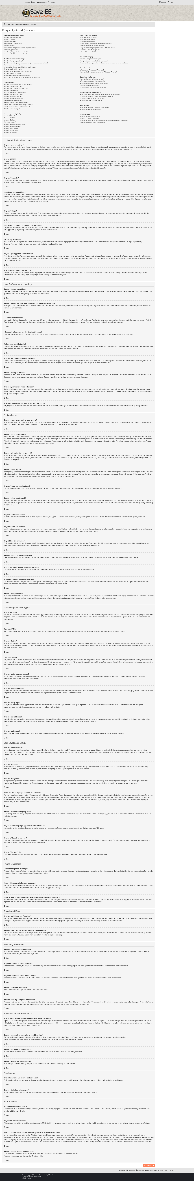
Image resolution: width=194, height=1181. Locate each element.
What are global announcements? (14, 124)
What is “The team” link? (88, 52)
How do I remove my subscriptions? (91, 100)
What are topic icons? (11, 132)
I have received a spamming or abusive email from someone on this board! (104, 63)
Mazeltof (35, 1177)
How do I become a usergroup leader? (92, 45)
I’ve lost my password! (11, 50)
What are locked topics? (11, 130)
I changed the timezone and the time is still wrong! (20, 67)
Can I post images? (10, 122)
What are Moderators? (87, 39)
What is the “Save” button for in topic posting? (18, 104)
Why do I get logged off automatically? (16, 52)
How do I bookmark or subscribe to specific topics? (96, 96)
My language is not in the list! (13, 69)
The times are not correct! (12, 65)
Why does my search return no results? (92, 81)
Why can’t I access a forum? (13, 96)
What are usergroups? (87, 41)
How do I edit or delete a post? (13, 86)
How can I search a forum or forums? (92, 79)
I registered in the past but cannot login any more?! (20, 48)
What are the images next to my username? (18, 71)
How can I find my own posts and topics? (93, 87)
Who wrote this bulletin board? (90, 116)
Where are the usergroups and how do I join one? (96, 43)
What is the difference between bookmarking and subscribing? (100, 94)
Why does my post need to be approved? (17, 107)
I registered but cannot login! (13, 43)
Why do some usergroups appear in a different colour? (97, 48)
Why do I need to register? (12, 37)
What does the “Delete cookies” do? (15, 54)
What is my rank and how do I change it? (17, 75)
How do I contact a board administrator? (93, 122)
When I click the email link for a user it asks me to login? (22, 77)
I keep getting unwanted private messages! (94, 61)
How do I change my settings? (13, 61)
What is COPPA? (9, 39)
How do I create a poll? (11, 90)
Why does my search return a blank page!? (94, 83)
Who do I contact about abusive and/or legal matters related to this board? (104, 120)
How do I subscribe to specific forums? (92, 98)
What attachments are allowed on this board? (94, 107)
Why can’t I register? (10, 41)
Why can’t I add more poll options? (15, 92)
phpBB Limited (62, 1109)
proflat (27, 1177)
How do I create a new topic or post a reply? (18, 84)
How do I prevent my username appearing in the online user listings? (26, 63)
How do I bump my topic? (12, 109)
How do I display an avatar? (13, 73)
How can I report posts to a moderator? (16, 102)
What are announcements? (12, 126)
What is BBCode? (9, 116)
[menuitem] (33, 2)
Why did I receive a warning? (13, 100)
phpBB (68, 348)
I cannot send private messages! (90, 59)
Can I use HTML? (9, 118)
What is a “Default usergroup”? (90, 50)
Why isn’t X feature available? (89, 118)
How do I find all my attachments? (91, 109)
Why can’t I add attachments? (13, 98)
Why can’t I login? (9, 45)
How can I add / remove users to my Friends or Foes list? (98, 72)
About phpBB (8, 1111)
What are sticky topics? (11, 128)
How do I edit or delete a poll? (13, 94)
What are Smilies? (9, 120)
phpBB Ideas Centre (99, 1123)
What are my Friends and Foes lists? (92, 70)
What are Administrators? (88, 37)
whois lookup (8, 1137)
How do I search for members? (90, 85)
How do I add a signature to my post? (16, 88)
